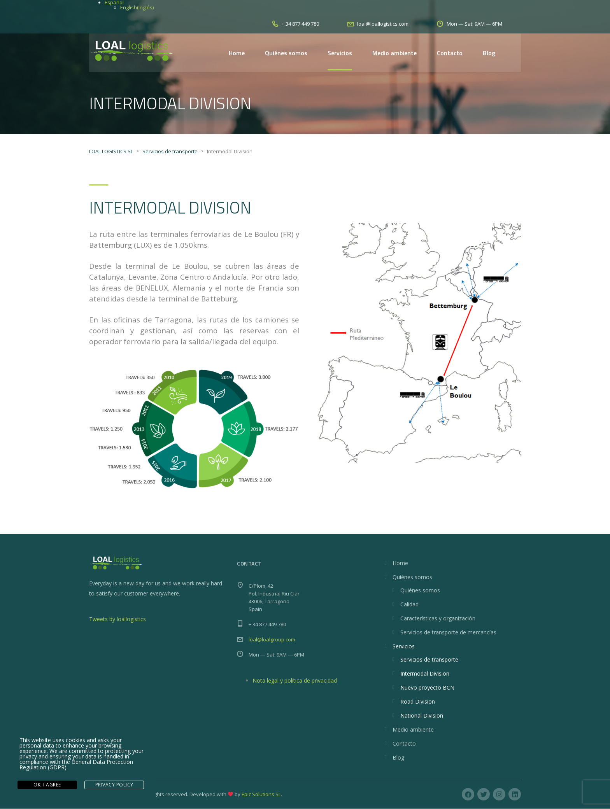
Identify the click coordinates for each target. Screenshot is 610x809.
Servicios (340, 53)
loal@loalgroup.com (272, 639)
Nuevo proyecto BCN (427, 688)
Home (237, 53)
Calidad (409, 604)
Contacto (450, 53)
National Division (421, 716)
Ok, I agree (47, 785)
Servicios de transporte (429, 660)
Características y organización (437, 618)
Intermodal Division (424, 674)
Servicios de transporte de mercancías (448, 632)
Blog (489, 53)
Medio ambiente (394, 53)
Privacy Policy (114, 785)
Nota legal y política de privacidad (294, 681)
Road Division (417, 702)
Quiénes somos (286, 53)
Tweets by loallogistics (117, 619)
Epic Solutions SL (261, 794)
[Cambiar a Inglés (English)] (137, 7)
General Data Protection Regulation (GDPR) (76, 765)
